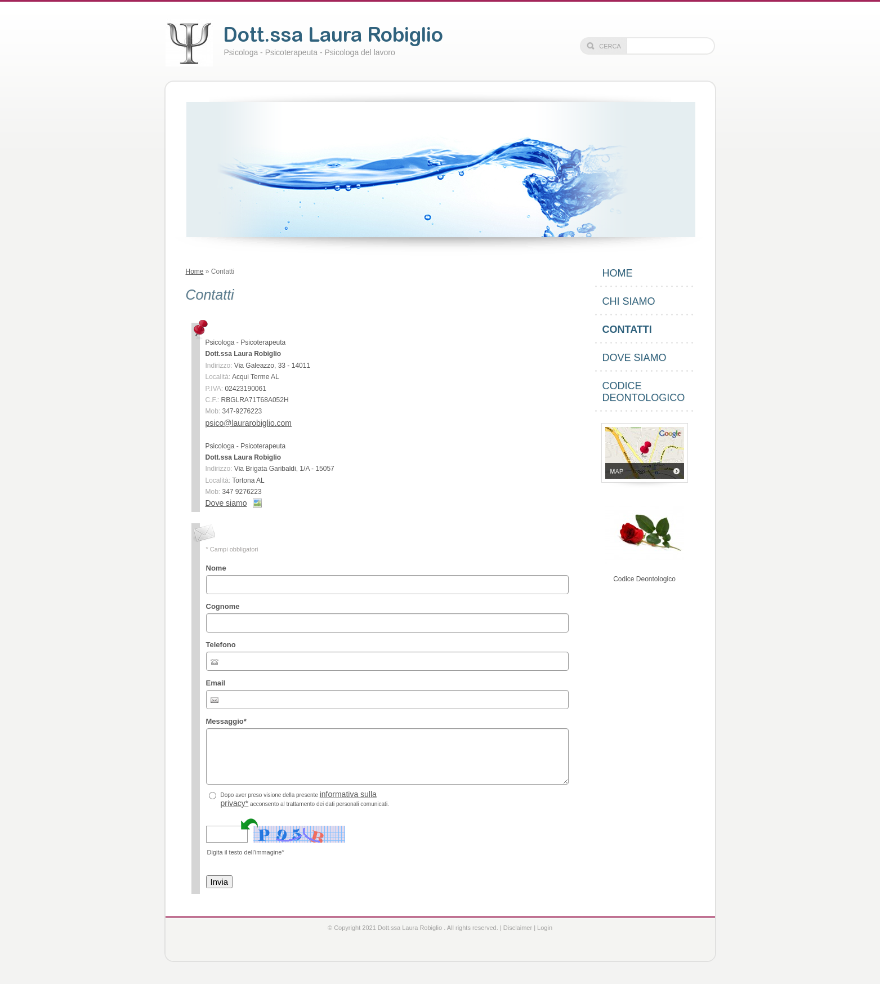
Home (195, 271)
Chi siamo (628, 301)
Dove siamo (226, 502)
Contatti (627, 329)
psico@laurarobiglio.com (249, 423)
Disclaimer (517, 927)
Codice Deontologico (643, 391)
